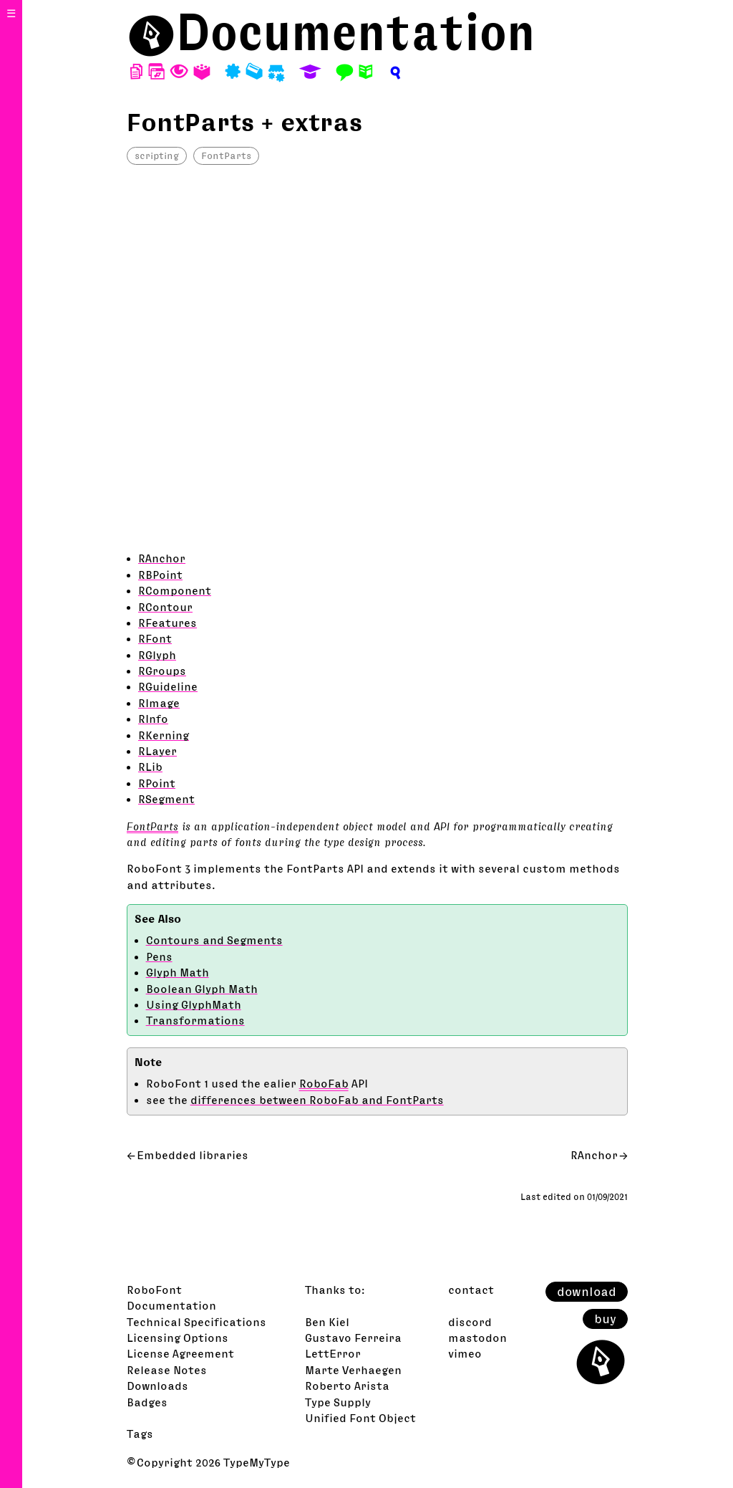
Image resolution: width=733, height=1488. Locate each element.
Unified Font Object (360, 1418)
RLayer (157, 751)
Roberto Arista (347, 1385)
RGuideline (168, 686)
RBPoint (160, 574)
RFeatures (167, 622)
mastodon (477, 1337)
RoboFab (324, 1083)
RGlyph (157, 655)
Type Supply (338, 1402)
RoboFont (154, 1289)
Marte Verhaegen (353, 1370)
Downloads (157, 1385)
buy (605, 1318)
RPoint (156, 783)
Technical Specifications (196, 1322)
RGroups (162, 670)
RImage (159, 703)
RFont (155, 638)
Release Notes (167, 1370)
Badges (147, 1402)
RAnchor (161, 558)
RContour (165, 607)
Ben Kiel (327, 1322)
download (586, 1291)
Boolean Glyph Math (202, 988)
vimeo (465, 1353)
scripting (157, 155)
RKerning (163, 735)
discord (470, 1322)
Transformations (195, 1020)
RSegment (166, 799)
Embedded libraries (192, 1155)
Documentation (355, 32)
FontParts (226, 155)
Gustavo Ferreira (353, 1337)
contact (471, 1289)
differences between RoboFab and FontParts (317, 1099)
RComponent (174, 590)
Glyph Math (177, 972)
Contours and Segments (214, 940)
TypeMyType (256, 1462)
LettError (333, 1353)
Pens (159, 956)
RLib (150, 766)
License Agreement (180, 1353)
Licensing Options (177, 1337)
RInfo (153, 718)
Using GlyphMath (193, 1004)
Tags (140, 1433)
